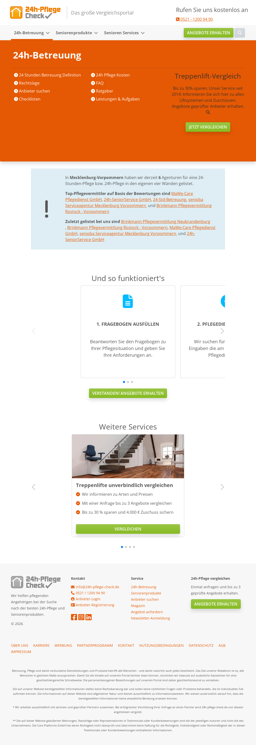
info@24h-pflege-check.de (95, 586)
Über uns (19, 645)
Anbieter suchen (68, 55)
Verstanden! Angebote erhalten (128, 393)
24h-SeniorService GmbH (127, 199)
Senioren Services (121, 33)
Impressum (21, 651)
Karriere (41, 645)
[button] (49, 32)
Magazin (138, 605)
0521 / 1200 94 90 (88, 592)
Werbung (63, 645)
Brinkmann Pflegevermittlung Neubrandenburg (165, 221)
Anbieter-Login (85, 598)
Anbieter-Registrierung (92, 604)
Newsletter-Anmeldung (150, 618)
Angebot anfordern (147, 612)
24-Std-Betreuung (169, 199)
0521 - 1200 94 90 (194, 19)
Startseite (40, 55)
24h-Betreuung (29, 33)
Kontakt (126, 645)
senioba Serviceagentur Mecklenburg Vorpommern (128, 233)
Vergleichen (128, 529)
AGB (222, 645)
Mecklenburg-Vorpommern (114, 55)
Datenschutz (201, 645)
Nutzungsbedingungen (161, 645)
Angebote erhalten (208, 33)
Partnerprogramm (95, 645)
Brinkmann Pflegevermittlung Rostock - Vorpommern (117, 227)
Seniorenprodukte (74, 33)
